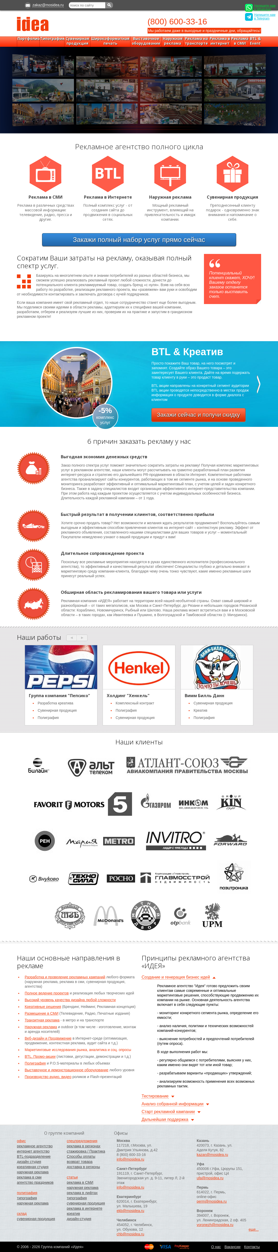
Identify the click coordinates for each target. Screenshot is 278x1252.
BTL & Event (255, 41)
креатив (73, 1213)
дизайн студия (29, 1162)
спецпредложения (82, 1141)
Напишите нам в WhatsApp (260, 8)
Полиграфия (35, 1063)
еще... (254, 1229)
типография (27, 1198)
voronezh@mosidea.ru (215, 1225)
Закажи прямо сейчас (139, 240)
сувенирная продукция (36, 1219)
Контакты (252, 1247)
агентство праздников (35, 1182)
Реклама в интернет (220, 41)
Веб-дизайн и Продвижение (48, 1038)
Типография (52, 38)
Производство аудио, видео (48, 1077)
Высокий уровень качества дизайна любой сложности (70, 1000)
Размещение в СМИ (41, 1013)
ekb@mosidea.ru (130, 1211)
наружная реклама (33, 1172)
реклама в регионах (83, 1146)
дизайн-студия (79, 1219)
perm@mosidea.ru (212, 1201)
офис (21, 1141)
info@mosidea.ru (130, 1159)
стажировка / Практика (86, 1151)
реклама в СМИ (80, 1182)
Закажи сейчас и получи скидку (198, 415)
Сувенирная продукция (77, 41)
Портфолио (28, 38)
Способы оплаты (81, 1156)
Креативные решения (43, 1007)
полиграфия (27, 1193)
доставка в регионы (83, 1167)
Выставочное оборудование (146, 41)
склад (22, 1213)
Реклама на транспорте (196, 41)
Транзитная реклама (42, 1020)
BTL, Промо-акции (40, 1056)
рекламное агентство (34, 1146)
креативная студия (33, 1167)
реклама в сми (29, 1177)
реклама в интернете (84, 1208)
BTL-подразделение (34, 1156)
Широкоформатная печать (110, 41)
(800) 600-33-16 (177, 21)
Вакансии (232, 1247)
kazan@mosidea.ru (212, 1155)
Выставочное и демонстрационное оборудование (66, 1070)
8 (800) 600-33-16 (131, 1155)
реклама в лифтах (82, 1193)
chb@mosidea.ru (130, 1234)
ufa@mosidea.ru (210, 1178)
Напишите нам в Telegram (260, 17)
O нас (216, 1247)
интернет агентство (33, 1151)
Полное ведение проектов (47, 993)
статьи (72, 1177)
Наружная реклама (172, 41)
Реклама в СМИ (239, 41)
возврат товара (79, 1162)
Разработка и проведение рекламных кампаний (65, 977)
